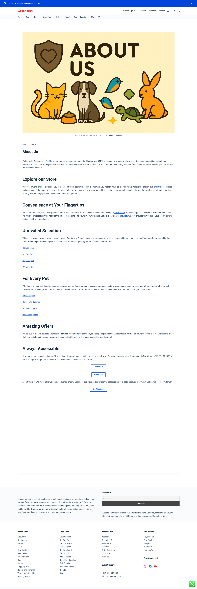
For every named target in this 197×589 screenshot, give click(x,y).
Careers (20, 563)
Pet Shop (50, 161)
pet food (160, 187)
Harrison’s (148, 550)
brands (126, 238)
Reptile (67, 17)
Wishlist (152, 11)
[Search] (179, 11)
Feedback (142, 11)
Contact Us (98, 367)
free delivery (119, 212)
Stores (20, 543)
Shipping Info (23, 566)
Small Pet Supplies (68, 560)
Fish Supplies (65, 563)
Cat (20, 16)
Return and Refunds (26, 570)
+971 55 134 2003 (110, 573)
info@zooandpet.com (111, 576)
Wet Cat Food (66, 543)
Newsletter (106, 543)
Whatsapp (98, 375)
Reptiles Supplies (30, 314)
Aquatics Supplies (30, 308)
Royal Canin (149, 537)
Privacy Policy (23, 576)
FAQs (19, 547)
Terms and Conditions (27, 573)
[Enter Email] (141, 498)
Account (105, 537)
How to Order (23, 550)
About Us (21, 537)
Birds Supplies (28, 295)
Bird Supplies (65, 557)
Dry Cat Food (28, 254)
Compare (106, 553)
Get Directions (98, 389)
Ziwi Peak (148, 540)
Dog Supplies (28, 260)
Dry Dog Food (28, 267)
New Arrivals (23, 557)
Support (105, 547)
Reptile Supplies (67, 566)
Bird (37, 16)
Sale (75, 17)
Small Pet (48, 16)
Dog (29, 16)
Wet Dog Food (66, 553)
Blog (19, 560)
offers (78, 334)
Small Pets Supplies (31, 302)
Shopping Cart (108, 540)
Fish (59, 16)
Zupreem (148, 547)
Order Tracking (108, 550)
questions (32, 356)
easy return (125, 216)
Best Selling (22, 553)
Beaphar (147, 543)
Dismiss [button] (191, 3)
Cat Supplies (28, 248)
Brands (84, 16)
